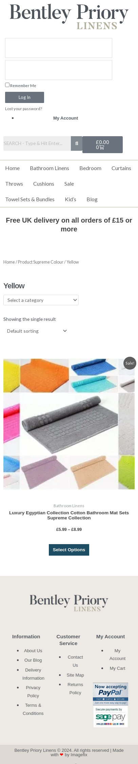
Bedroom (90, 168)
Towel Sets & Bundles (30, 199)
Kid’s (70, 199)
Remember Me (20, 85)
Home (12, 168)
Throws (14, 183)
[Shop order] (35, 331)
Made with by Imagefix (87, 752)
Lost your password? (23, 108)
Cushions (43, 183)
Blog (92, 199)
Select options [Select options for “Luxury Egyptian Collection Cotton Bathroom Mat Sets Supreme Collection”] (69, 549)
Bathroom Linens (49, 168)
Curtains (121, 168)
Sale (69, 183)
